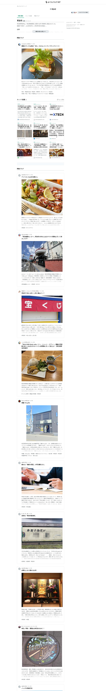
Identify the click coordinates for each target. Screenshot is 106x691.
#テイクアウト (29, 227)
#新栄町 (28, 561)
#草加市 (33, 91)
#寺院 (27, 619)
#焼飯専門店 (24, 455)
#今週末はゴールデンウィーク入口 (39, 93)
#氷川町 (50, 453)
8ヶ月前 (42, 291)
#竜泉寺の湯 (28, 91)
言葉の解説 (20, 15)
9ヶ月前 (29, 462)
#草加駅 (33, 453)
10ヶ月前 (35, 626)
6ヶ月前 (30, 234)
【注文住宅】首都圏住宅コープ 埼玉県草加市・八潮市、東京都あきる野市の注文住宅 (40, 146)
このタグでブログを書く (83, 12)
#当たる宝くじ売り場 (31, 335)
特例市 (44, 23)
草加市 (22, 23)
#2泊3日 (50, 91)
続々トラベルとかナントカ (27, 626)
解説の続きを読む (40, 31)
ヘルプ (78, 24)
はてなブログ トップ (22, 6)
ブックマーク (21, 104)
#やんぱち (27, 453)
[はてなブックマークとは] (26, 99)
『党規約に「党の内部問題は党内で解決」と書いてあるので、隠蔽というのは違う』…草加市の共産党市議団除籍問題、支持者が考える (56, 127)
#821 (23, 91)
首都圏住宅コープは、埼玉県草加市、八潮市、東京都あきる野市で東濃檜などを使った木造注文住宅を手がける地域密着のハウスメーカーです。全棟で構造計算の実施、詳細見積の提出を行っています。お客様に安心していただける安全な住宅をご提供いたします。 (40, 152)
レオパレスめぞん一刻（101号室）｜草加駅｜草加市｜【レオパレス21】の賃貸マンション (40, 108)
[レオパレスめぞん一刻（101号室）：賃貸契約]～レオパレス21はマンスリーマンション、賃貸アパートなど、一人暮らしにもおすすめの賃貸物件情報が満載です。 (40, 114)
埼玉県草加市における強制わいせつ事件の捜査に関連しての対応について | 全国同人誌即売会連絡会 (24, 108)
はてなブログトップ (71, 25)
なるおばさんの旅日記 (26, 43)
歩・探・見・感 (25, 513)
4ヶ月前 (33, 43)
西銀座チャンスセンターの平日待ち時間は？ (31, 291)
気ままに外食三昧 (25, 400)
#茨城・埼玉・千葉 (26, 93)
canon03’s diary (25, 568)
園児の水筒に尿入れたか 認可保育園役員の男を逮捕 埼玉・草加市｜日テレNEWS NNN (24, 127)
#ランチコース (44, 91)
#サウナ (38, 284)
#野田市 (38, 91)
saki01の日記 (24, 462)
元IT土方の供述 (25, 234)
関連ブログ (36, 15)
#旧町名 (23, 561)
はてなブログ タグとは (71, 24)
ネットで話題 (29, 15)
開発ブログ (82, 24)
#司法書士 (28, 506)
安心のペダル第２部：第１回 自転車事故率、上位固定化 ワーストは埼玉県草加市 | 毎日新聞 (40, 127)
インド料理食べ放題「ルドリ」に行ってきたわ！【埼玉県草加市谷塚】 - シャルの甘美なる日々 (56, 146)
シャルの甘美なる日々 (26, 342)
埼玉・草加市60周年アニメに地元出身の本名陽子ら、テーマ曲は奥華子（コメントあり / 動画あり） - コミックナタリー (24, 146)
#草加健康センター (26, 284)
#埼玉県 (60, 453)
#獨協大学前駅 (32, 393)
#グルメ (30, 455)
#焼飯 (23, 453)
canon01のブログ (25, 174)
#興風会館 (51, 93)
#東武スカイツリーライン (41, 453)
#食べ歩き (35, 455)
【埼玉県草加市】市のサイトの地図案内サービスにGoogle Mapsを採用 (56, 108)
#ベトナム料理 (25, 393)
